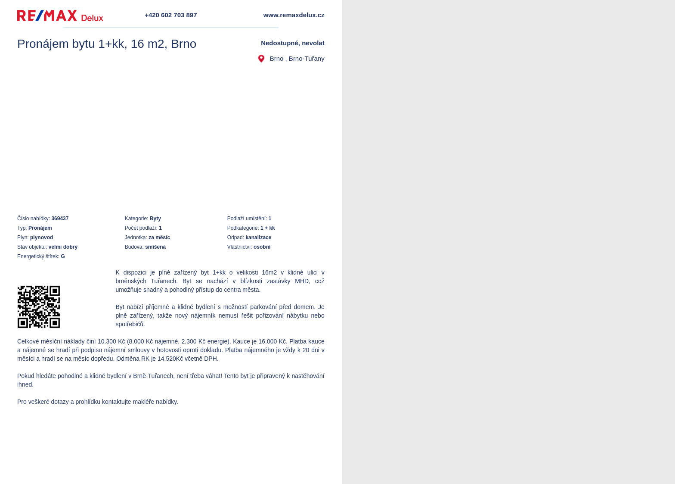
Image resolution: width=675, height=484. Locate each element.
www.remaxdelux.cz (294, 15)
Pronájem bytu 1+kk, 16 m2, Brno (106, 43)
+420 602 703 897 (171, 15)
